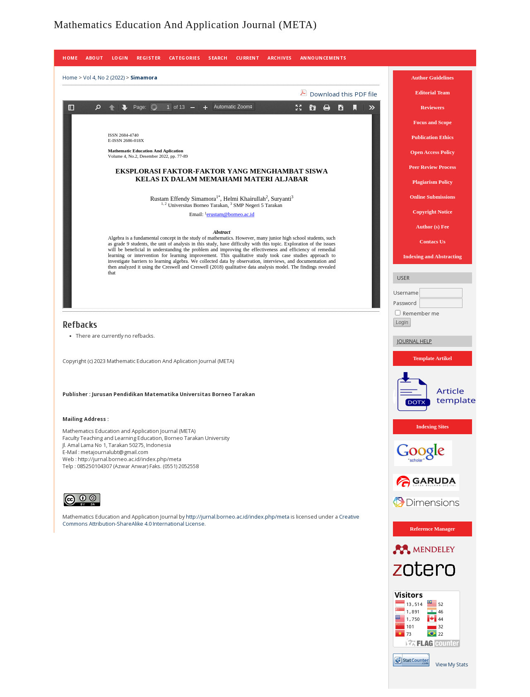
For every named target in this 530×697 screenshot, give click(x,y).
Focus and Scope (432, 122)
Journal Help (414, 341)
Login (120, 58)
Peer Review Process (432, 167)
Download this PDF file (343, 94)
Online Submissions (432, 197)
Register (149, 58)
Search (217, 58)
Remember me (421, 313)
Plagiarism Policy (432, 182)
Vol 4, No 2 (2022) (104, 77)
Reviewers (432, 107)
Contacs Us (432, 241)
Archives (279, 58)
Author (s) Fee (432, 227)
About (95, 58)
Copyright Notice (433, 212)
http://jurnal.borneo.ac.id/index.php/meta (237, 516)
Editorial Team (432, 92)
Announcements (323, 58)
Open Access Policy (432, 152)
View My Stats (452, 664)
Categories (184, 58)
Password (405, 303)
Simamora (143, 77)
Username (406, 292)
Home (70, 58)
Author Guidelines (432, 78)
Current (248, 58)
